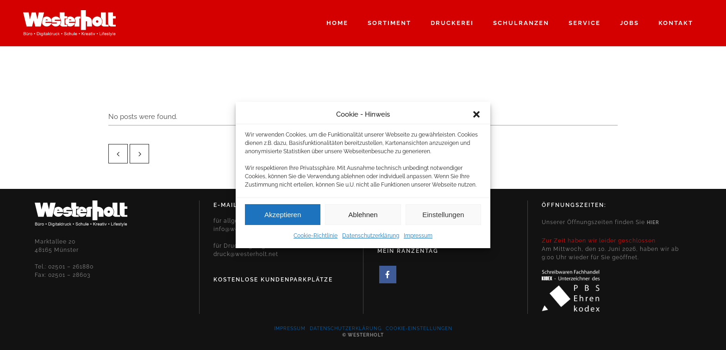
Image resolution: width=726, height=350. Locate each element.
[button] (476, 117)
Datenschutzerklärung (370, 239)
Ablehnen (362, 218)
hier (653, 222)
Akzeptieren (282, 218)
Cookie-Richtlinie (316, 239)
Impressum (418, 239)
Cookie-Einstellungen (419, 328)
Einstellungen (443, 218)
